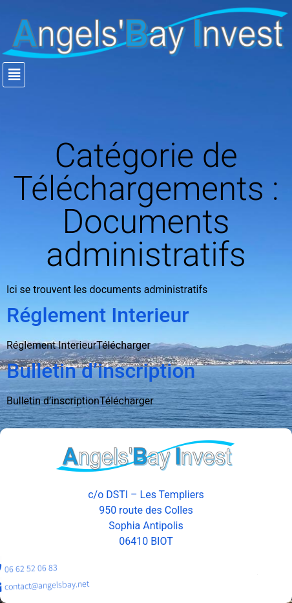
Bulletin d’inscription (100, 370)
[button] (147, 74)
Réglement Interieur (97, 315)
